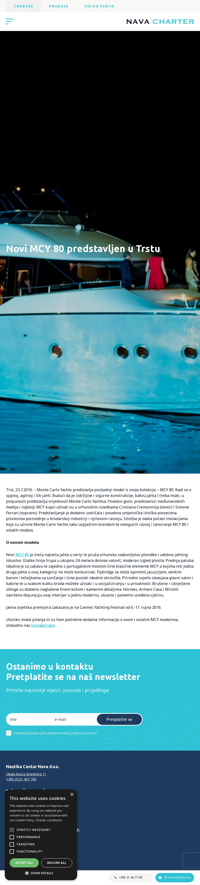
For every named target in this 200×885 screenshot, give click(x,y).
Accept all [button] (24, 863)
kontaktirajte (43, 625)
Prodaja (58, 6)
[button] (41, 873)
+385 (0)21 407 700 (21, 779)
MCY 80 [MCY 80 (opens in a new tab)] (22, 554)
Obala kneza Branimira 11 (26, 774)
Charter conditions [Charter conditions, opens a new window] (49, 820)
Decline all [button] (57, 863)
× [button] (71, 795)
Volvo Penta (99, 6)
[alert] (41, 835)
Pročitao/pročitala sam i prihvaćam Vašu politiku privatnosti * (52, 733)
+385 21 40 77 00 (130, 877)
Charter (23, 6)
